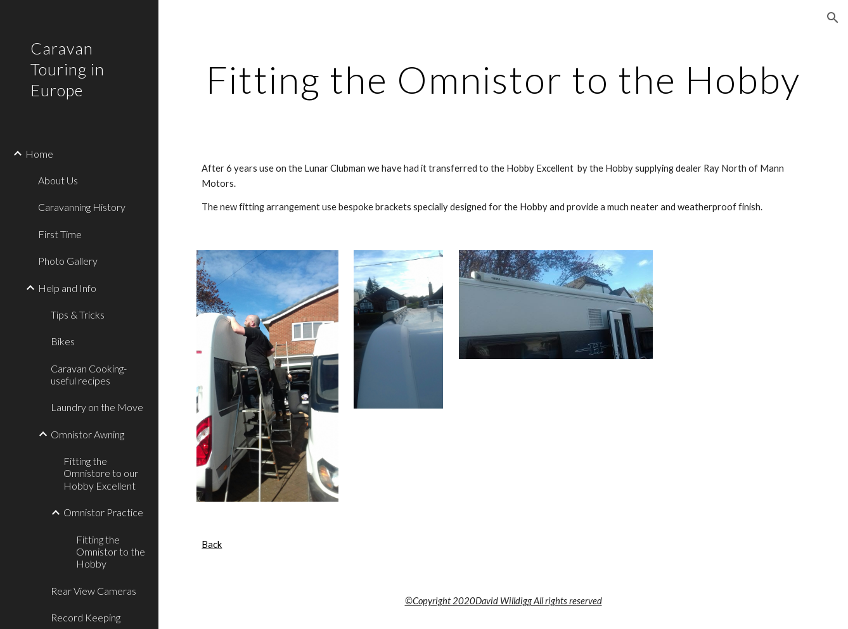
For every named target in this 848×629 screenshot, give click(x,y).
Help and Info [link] (67, 288)
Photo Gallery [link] (68, 261)
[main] (502, 79)
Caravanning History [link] (81, 207)
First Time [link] (60, 234)
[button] (833, 18)
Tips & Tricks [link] (78, 314)
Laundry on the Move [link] (97, 407)
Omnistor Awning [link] (87, 434)
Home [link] (39, 154)
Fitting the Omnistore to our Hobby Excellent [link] (100, 473)
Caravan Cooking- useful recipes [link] (89, 374)
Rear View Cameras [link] (93, 591)
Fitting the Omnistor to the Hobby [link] (110, 551)
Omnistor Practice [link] (103, 512)
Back (212, 544)
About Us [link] (58, 180)
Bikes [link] (63, 341)
